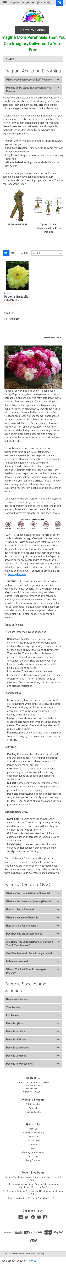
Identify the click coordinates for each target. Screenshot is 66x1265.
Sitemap (41, 1254)
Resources (33, 1156)
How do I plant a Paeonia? (20, 909)
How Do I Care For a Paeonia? (22, 925)
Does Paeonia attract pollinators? (24, 933)
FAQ (33, 1148)
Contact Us (33, 1137)
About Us (33, 1129)
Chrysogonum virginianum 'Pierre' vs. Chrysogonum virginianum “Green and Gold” (33, 1185)
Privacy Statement (33, 1160)
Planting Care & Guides (33, 1152)
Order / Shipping (33, 1140)
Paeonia (7, 293)
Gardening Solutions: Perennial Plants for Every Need (33, 1198)
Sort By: (24, 253)
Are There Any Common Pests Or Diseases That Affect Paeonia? (29, 943)
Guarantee (33, 1144)
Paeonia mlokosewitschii (19, 1063)
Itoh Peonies (13, 1015)
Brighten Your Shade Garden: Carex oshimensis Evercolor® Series (33, 1178)
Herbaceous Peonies (17, 999)
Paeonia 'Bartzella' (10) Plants (16, 298)
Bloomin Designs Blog (33, 1133)
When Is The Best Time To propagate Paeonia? (26, 971)
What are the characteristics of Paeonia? (28, 893)
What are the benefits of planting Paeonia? (29, 901)
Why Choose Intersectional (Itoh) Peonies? (29, 79)
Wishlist (33, 1108)
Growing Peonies (17, 574)
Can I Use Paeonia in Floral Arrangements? (29, 953)
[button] (32, 30)
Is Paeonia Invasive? (17, 961)
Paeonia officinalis (16, 1039)
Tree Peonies (13, 1007)
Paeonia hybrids (15, 1023)
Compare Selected (51, 337)
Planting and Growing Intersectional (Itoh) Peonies (28, 89)
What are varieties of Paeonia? (22, 917)
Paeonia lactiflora (15, 1031)
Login (37, 2)
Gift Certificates (33, 1104)
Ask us (32, 1260)
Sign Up (47, 2)
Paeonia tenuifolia (16, 1055)
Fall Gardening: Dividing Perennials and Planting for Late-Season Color (33, 1192)
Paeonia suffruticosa (17, 1047)
